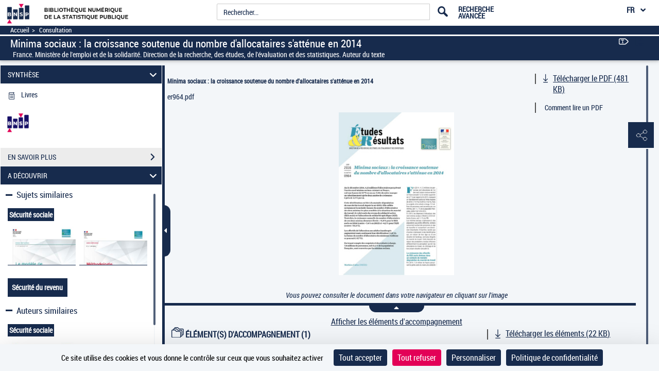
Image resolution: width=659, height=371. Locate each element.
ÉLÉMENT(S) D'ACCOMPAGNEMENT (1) (240, 334)
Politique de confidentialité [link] (554, 357)
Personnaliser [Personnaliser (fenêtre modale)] (474, 357)
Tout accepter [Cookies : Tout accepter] (360, 357)
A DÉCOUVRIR (84, 175)
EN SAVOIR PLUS (85, 157)
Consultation (55, 30)
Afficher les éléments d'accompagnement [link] (396, 321)
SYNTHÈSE (84, 74)
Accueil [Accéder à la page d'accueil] (19, 30)
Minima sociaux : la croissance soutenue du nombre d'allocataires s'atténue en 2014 (270, 81)
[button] (641, 135)
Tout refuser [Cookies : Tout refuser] (416, 357)
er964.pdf (180, 97)
